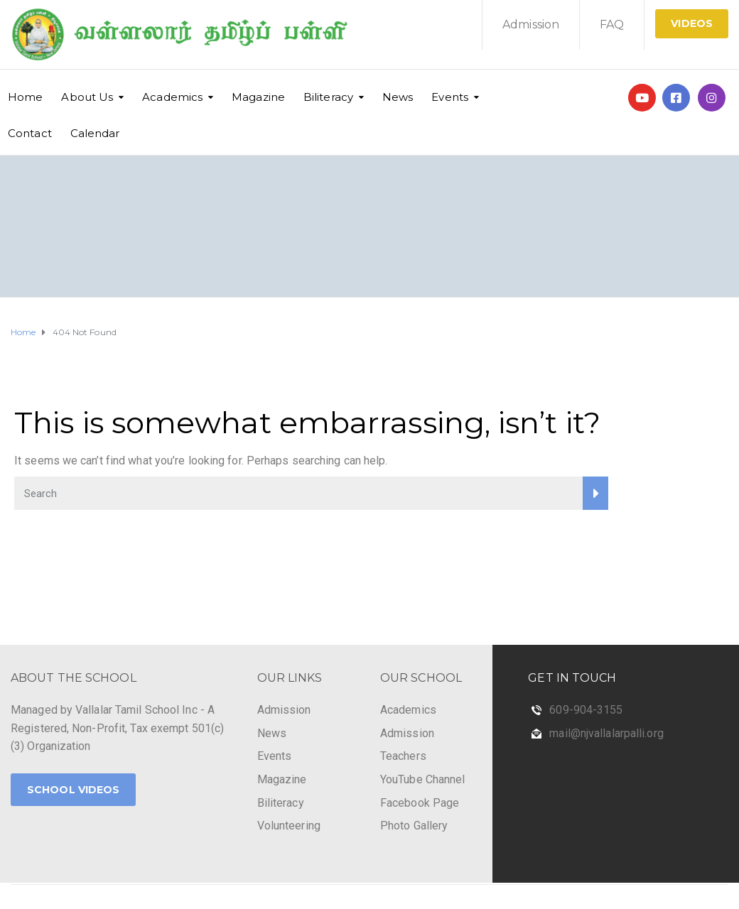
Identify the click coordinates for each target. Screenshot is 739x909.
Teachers (403, 756)
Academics (172, 97)
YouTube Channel (422, 779)
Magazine (258, 97)
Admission (530, 24)
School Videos (73, 789)
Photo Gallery (414, 825)
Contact (30, 133)
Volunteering (288, 825)
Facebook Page (419, 803)
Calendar (95, 133)
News (397, 97)
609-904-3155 (585, 710)
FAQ (612, 24)
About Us (87, 97)
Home (25, 97)
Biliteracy (328, 97)
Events (449, 97)
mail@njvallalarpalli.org (606, 733)
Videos (692, 23)
